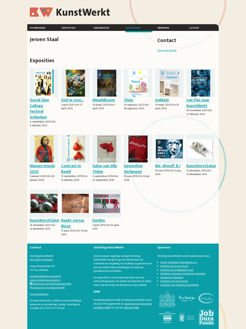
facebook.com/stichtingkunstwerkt (50, 284)
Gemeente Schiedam (171, 277)
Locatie (194, 28)
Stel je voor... (72, 100)
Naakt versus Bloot (72, 223)
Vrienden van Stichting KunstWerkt (179, 285)
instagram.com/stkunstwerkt (47, 287)
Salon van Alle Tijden (104, 168)
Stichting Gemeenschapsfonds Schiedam (183, 273)
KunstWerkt (44, 9)
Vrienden (163, 28)
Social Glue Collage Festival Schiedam (39, 108)
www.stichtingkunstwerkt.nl (45, 280)
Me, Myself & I (167, 165)
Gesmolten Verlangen (133, 168)
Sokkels (162, 100)
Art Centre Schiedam (41, 259)
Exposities (69, 28)
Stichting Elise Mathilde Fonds (177, 270)
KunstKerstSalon (201, 165)
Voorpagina (37, 28)
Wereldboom (103, 100)
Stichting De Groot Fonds (174, 266)
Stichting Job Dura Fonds (174, 281)
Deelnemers (132, 28)
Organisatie (101, 28)
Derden (98, 220)
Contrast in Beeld (71, 168)
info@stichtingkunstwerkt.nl (45, 276)
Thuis (128, 100)
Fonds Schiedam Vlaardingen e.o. (178, 262)
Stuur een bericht (167, 50)
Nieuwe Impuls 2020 (42, 168)
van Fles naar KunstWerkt (197, 103)
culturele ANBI (131, 307)
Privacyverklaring (39, 294)
